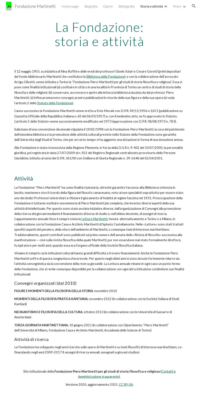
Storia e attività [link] (151, 6)
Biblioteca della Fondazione (105, 76)
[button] (194, 6)
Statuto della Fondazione (54, 103)
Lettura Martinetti (94, 219)
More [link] (177, 6)
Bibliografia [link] (126, 6)
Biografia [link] (90, 6)
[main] (99, 34)
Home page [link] (70, 6)
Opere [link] (108, 6)
